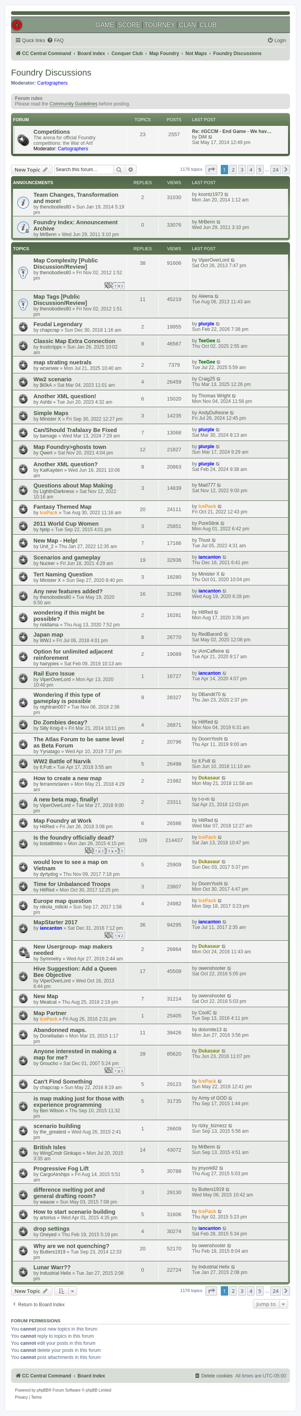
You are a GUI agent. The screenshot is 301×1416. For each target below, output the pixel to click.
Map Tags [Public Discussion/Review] (60, 300)
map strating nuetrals (62, 362)
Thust (204, 540)
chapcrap (49, 330)
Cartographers (52, 83)
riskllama (49, 625)
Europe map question (62, 901)
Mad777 (207, 485)
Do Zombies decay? (60, 722)
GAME (105, 25)
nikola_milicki (54, 907)
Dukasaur (209, 778)
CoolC (205, 1012)
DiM (202, 137)
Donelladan (52, 1036)
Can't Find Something (62, 1081)
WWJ (45, 640)
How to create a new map (67, 778)
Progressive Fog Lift (61, 1168)
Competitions (51, 132)
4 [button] (250, 169)
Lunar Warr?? (52, 1267)
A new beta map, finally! (65, 799)
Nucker (47, 563)
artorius (47, 1217)
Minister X (50, 419)
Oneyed (48, 1234)
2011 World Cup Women (66, 524)
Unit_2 (47, 546)
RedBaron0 (210, 634)
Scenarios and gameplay (66, 557)
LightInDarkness (57, 491)
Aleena (205, 296)
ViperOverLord (213, 260)
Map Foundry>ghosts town (69, 447)
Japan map (48, 634)
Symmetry (50, 959)
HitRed (205, 612)
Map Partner (49, 1013)
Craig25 (206, 379)
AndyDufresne (213, 412)
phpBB (43, 1390)
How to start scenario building (74, 1212)
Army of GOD (212, 1098)
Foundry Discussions (51, 73)
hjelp (45, 529)
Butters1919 (211, 1189)
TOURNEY (159, 25)
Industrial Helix (55, 1273)
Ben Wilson (52, 1110)
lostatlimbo (51, 843)
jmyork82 (208, 1168)
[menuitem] (55, 40)
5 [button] (260, 169)
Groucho (49, 1063)
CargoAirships (55, 1174)
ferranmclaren (54, 784)
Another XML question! (64, 396)
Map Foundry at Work (62, 821)
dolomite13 (210, 1029)
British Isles (49, 1147)
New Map (45, 996)
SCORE (129, 25)
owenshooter (211, 968)
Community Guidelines (74, 104)
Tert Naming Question (63, 574)
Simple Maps (50, 413)
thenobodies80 (55, 207)
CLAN (187, 25)
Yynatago (50, 751)
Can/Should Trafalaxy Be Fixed (75, 430)
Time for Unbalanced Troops (72, 884)
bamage (48, 436)
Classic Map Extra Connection (74, 341)
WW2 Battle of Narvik (62, 761)
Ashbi (46, 402)
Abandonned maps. (60, 1030)
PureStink (208, 523)
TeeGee (206, 340)
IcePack (48, 512)
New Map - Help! (55, 540)
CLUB (208, 25)
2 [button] (233, 169)
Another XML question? (65, 464)
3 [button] (242, 169)
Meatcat (48, 1002)
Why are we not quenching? (71, 1246)
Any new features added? (68, 591)
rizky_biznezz (212, 1125)
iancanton (209, 557)
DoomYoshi (210, 739)
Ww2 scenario (52, 379)
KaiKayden (51, 470)
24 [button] (276, 169)
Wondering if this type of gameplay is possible (66, 698)
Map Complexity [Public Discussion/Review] (65, 263)
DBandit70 (209, 694)
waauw (47, 1202)
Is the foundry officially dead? (73, 837)
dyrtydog (49, 874)
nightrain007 (53, 707)
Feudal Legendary (57, 324)
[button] (211, 169)
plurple (206, 324)
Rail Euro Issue (54, 673)
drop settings (51, 1229)
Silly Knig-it (51, 728)
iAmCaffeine (211, 651)
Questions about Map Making (73, 485)
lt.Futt (46, 767)
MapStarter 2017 (55, 922)
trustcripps (51, 347)
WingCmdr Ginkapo (60, 1153)
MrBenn (48, 234)
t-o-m (203, 799)
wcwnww (49, 368)
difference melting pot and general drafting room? (69, 1193)
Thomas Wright (214, 396)
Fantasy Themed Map (62, 507)
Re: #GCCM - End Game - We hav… (231, 131)
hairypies (49, 663)
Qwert (46, 453)
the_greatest (53, 1132)
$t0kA (46, 385)
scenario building (57, 1126)
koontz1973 (210, 194)
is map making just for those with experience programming (78, 1101)
